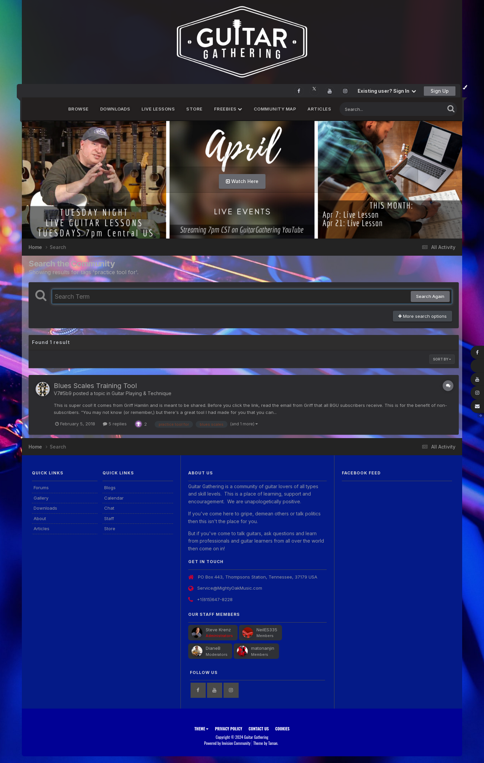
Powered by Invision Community (227, 743)
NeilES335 (266, 629)
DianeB (213, 648)
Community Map (275, 109)
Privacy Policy (228, 728)
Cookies (282, 728)
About (40, 518)
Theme (201, 728)
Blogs (110, 487)
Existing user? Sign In (387, 91)
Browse (78, 109)
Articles (319, 109)
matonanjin (262, 648)
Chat (109, 508)
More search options (422, 316)
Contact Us (259, 728)
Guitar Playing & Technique (141, 393)
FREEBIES (228, 109)
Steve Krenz (218, 629)
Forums (41, 487)
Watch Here (242, 181)
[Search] (373, 109)
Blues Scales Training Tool (95, 386)
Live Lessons (158, 109)
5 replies (115, 423)
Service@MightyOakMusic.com (229, 588)
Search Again (430, 296)
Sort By (442, 359)
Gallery (41, 498)
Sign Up (440, 91)
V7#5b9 (63, 393)
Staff (109, 518)
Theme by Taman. (265, 743)
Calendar (114, 498)
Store (194, 109)
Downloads (115, 109)
